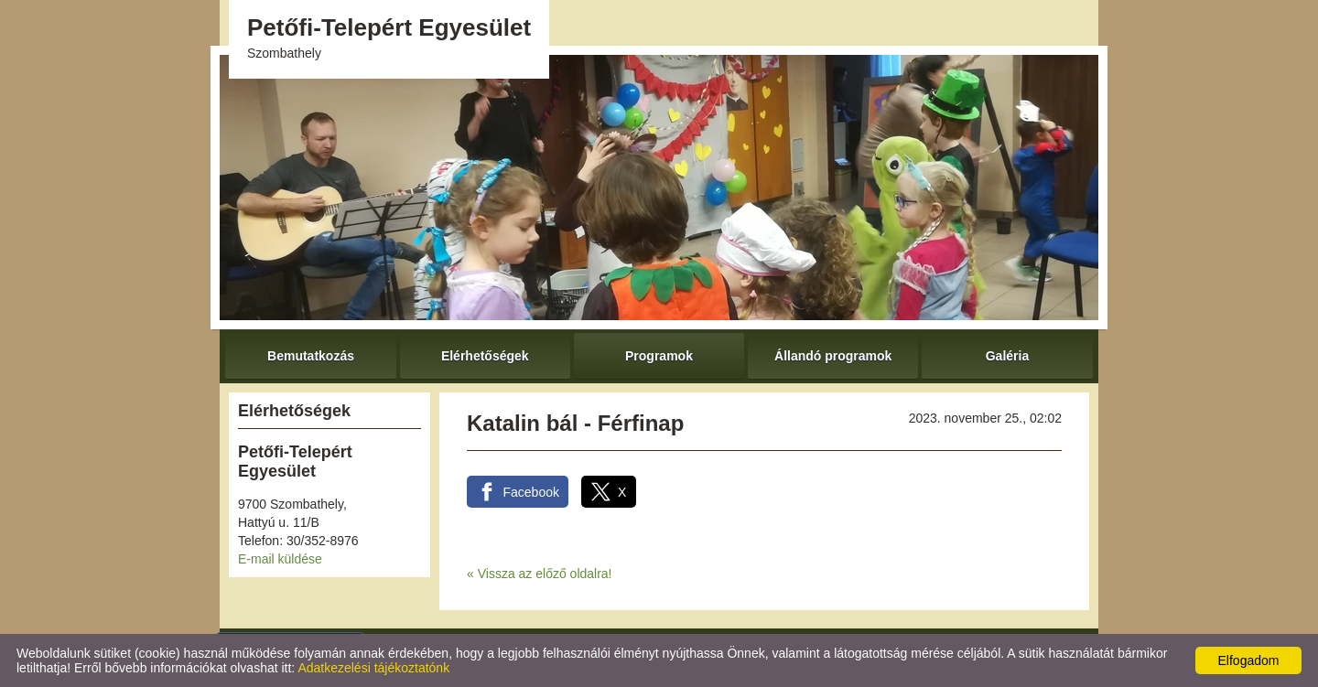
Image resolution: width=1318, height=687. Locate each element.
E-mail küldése (280, 559)
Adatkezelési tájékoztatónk (373, 667)
